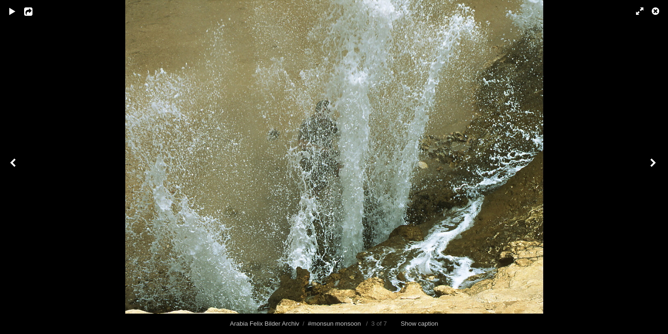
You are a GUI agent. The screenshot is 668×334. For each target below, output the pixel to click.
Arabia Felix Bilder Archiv (264, 323)
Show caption (419, 323)
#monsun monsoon (334, 323)
